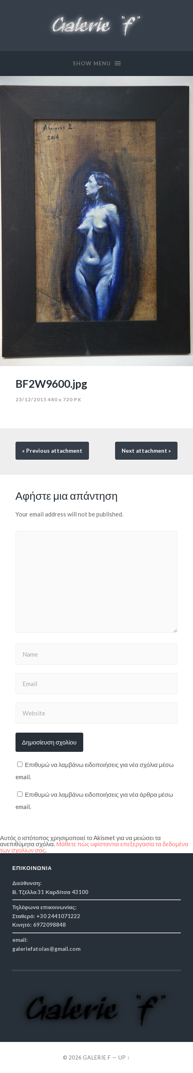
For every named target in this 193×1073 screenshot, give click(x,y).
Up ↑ (124, 1057)
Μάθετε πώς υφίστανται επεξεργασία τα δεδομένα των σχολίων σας (94, 847)
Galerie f (97, 1057)
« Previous (52, 450)
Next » (146, 450)
